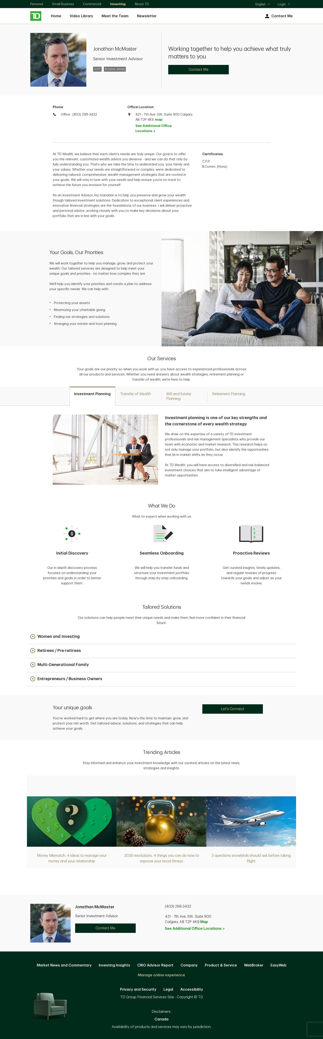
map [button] (158, 119)
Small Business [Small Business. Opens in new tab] (63, 4)
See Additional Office (153, 128)
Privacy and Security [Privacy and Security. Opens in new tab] (138, 989)
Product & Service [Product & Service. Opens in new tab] (221, 965)
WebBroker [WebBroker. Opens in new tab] (253, 965)
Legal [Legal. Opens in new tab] (168, 989)
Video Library (81, 16)
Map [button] (204, 922)
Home (56, 16)
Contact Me (278, 16)
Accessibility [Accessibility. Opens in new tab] (191, 989)
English (262, 5)
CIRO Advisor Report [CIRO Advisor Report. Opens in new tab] (155, 965)
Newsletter (147, 16)
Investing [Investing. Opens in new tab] (118, 4)
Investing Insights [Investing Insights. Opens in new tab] (114, 965)
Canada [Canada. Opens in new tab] (161, 1019)
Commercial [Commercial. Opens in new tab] (92, 4)
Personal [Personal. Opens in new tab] (36, 4)
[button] (55, 637)
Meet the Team (115, 16)
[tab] (92, 396)
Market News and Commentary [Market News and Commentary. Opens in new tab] (64, 965)
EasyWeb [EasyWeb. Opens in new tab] (278, 965)
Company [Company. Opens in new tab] (189, 965)
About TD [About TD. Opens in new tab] (142, 4)
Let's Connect (232, 709)
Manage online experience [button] (161, 975)
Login (284, 4)
